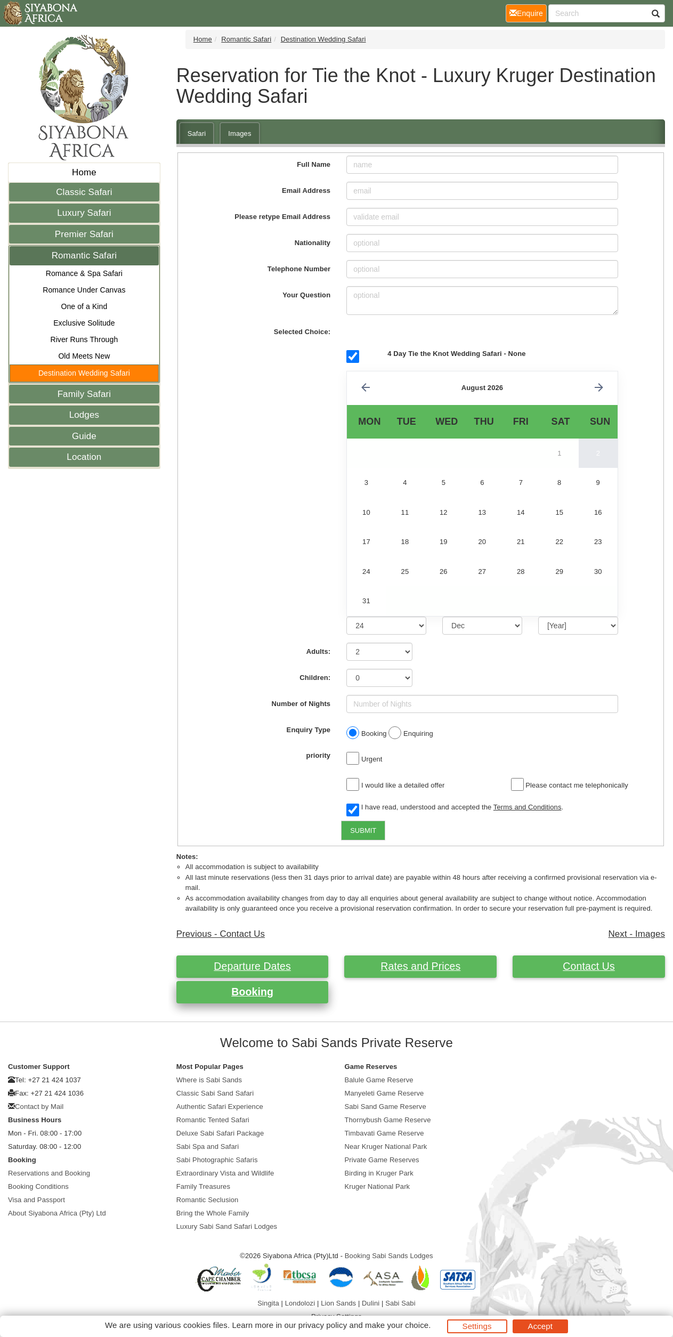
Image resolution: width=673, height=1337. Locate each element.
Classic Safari (84, 192)
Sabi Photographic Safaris (217, 1160)
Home (84, 172)
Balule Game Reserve (379, 1080)
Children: (314, 678)
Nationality (313, 243)
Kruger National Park (377, 1186)
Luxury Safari (84, 213)
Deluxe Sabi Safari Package (220, 1133)
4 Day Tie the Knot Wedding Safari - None (456, 354)
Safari (197, 133)
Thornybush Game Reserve (388, 1120)
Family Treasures (203, 1186)
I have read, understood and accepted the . (454, 808)
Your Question (306, 295)
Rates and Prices (420, 966)
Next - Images (637, 934)
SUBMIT (363, 830)
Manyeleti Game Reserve (384, 1093)
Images (239, 133)
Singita (268, 1303)
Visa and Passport (36, 1200)
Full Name (313, 164)
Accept (540, 1326)
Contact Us (588, 966)
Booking (252, 992)
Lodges (84, 415)
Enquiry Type (309, 730)
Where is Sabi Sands (209, 1080)
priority (318, 755)
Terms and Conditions (527, 807)
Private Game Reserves (382, 1160)
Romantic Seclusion (207, 1200)
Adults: (318, 651)
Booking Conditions (38, 1186)
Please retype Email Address (282, 217)
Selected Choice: (302, 332)
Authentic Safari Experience (219, 1107)
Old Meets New (84, 356)
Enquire (528, 12)
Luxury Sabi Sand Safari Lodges (226, 1226)
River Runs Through (84, 339)
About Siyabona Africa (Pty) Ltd (57, 1213)
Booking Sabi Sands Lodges (389, 1256)
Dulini (370, 1303)
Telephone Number (298, 269)
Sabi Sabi (400, 1303)
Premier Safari (84, 234)
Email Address (306, 191)
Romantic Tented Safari (212, 1120)
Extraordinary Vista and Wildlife (225, 1173)
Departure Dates (252, 966)
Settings (477, 1326)
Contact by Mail (39, 1107)
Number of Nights (301, 704)
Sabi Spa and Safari (207, 1146)
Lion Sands (338, 1303)
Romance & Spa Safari (84, 273)
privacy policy (322, 1325)
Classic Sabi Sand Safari (215, 1093)
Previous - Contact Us (220, 934)
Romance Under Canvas (84, 290)
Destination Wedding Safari (84, 373)
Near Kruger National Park (386, 1146)
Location (84, 457)
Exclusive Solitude (84, 323)
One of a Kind (84, 306)
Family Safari (84, 394)
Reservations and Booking (49, 1173)
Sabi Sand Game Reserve (385, 1107)
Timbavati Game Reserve (384, 1133)
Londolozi (300, 1303)
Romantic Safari (84, 255)
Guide (84, 436)
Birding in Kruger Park (379, 1173)
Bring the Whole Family (212, 1213)
